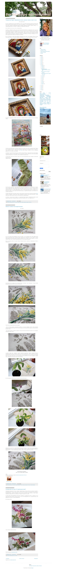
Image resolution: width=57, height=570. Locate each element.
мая (42, 80)
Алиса (8, 555)
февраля (42, 83)
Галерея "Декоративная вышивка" (45, 51)
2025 (41, 57)
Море (47, 101)
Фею (21, 150)
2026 (41, 56)
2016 (41, 86)
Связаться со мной (43, 52)
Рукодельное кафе (9, 481)
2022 (41, 61)
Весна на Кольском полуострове (46, 175)
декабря (42, 65)
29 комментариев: (14, 483)
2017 (41, 85)
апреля (42, 81)
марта (42, 82)
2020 (41, 63)
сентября (42, 75)
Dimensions (30, 202)
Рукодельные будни (26, 202)
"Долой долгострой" (14, 552)
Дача (46, 99)
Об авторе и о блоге (43, 50)
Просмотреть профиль (46, 44)
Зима (50, 100)
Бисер (8, 202)
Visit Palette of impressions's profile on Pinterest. (35, 565)
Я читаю (42, 53)
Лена (37, 193)
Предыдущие (36, 558)
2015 (41, 87)
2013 (41, 89)
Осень (50, 101)
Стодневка (41, 103)
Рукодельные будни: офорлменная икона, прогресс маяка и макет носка (21, 20)
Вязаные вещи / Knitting (20, 202)
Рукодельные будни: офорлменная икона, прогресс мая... (45, 70)
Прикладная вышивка (43, 102)
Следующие (7, 558)
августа (42, 76)
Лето (45, 101)
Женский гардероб (46, 100)
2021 (41, 62)
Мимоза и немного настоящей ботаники (14, 206)
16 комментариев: (14, 554)
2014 (41, 88)
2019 (41, 64)
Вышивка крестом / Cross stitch (13, 202)
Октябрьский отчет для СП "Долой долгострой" (16, 489)
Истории (41, 101)
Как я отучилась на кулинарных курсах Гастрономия (46, 182)
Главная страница (21, 558)
